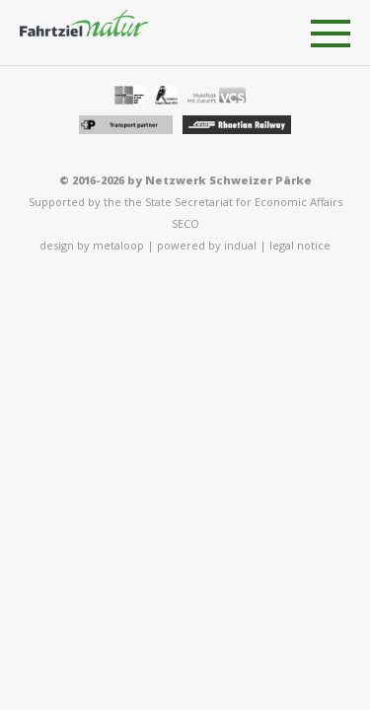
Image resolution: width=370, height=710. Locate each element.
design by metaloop (91, 245)
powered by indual (207, 245)
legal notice (300, 245)
